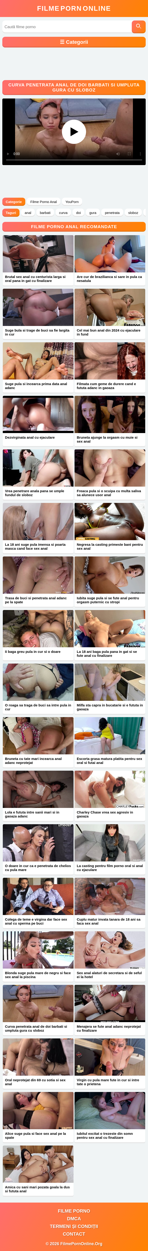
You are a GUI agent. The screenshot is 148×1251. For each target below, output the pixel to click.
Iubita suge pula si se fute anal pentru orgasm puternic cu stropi (108, 600)
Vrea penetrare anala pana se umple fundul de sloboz (34, 493)
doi (78, 213)
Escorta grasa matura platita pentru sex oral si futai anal (109, 761)
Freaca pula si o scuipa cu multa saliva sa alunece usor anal (109, 493)
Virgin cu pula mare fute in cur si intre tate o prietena (108, 1082)
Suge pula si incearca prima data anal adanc (36, 386)
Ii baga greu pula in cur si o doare (33, 652)
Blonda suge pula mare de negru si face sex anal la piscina (38, 975)
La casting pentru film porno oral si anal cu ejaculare (110, 868)
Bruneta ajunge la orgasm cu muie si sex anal (107, 439)
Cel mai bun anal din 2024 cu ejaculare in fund (108, 332)
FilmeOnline (74, 8)
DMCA (74, 1218)
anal (28, 213)
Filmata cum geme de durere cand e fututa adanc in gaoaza (106, 386)
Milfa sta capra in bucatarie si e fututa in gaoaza (110, 707)
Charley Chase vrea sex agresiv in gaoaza (105, 814)
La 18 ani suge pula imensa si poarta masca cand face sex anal (35, 546)
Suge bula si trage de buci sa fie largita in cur (37, 332)
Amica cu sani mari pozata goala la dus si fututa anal (37, 1189)
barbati (45, 213)
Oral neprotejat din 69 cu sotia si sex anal (35, 1082)
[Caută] (139, 26)
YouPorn (72, 202)
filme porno (74, 1211)
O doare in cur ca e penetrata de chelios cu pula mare (38, 868)
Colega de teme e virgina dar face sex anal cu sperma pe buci (36, 921)
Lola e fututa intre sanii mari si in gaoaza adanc (32, 814)
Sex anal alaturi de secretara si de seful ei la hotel (109, 975)
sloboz (133, 213)
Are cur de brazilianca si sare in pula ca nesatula (109, 279)
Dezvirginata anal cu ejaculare (30, 437)
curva (63, 213)
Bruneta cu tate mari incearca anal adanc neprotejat (33, 761)
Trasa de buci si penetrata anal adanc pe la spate (36, 600)
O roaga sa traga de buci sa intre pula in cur (38, 707)
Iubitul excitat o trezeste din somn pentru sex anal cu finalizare (105, 1135)
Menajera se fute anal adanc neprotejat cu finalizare (109, 1028)
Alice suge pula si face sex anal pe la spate (35, 1135)
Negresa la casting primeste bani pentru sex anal (110, 546)
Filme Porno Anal (43, 202)
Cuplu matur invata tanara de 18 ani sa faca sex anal (108, 921)
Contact (74, 1234)
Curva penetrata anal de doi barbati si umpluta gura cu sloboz (36, 1028)
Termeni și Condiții (74, 1226)
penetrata (112, 213)
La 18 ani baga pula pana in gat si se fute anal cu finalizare (107, 654)
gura (92, 213)
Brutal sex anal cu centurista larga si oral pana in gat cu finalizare (35, 279)
